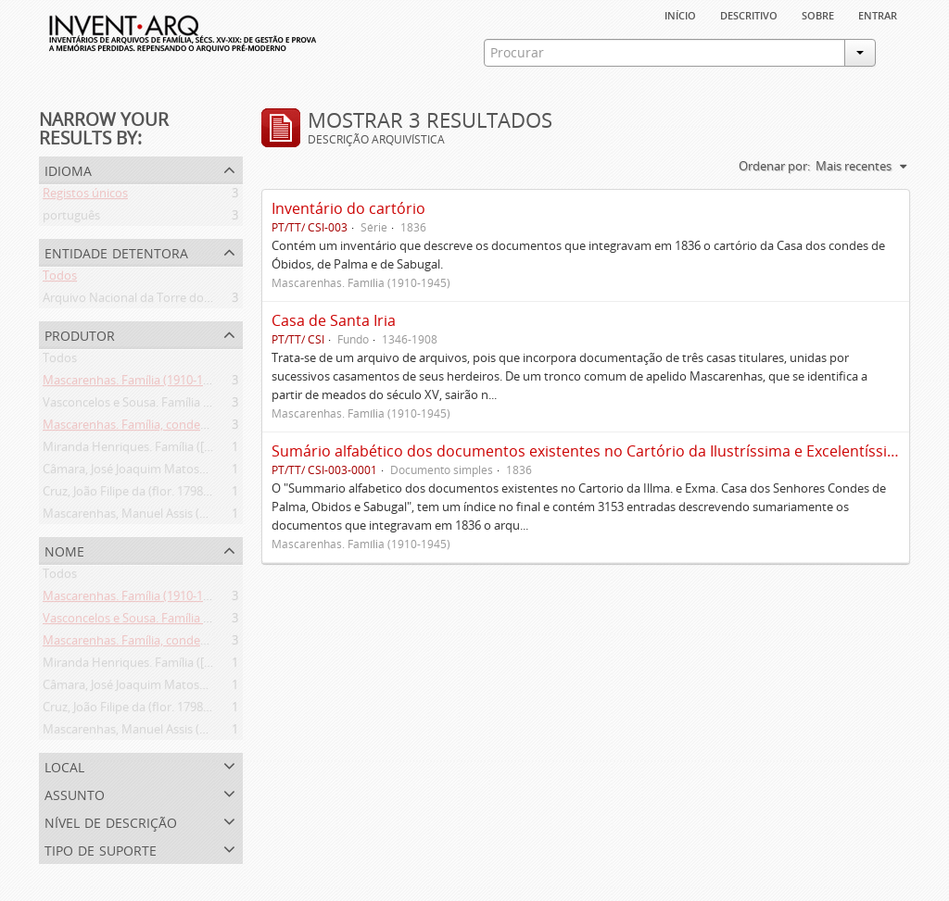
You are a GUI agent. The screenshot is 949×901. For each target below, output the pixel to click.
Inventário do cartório (348, 208)
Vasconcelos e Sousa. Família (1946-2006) (154, 405)
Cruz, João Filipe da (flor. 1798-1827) (139, 494)
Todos (60, 278)
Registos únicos (85, 196)
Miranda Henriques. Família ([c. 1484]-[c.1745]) (168, 450)
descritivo (749, 14)
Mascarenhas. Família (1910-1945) (134, 383)
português (71, 218)
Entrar (877, 14)
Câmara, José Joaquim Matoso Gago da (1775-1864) (182, 472)
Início (680, 14)
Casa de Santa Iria (334, 320)
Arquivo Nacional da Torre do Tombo (145, 301)
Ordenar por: (774, 165)
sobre (818, 14)
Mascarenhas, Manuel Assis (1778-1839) (151, 516)
